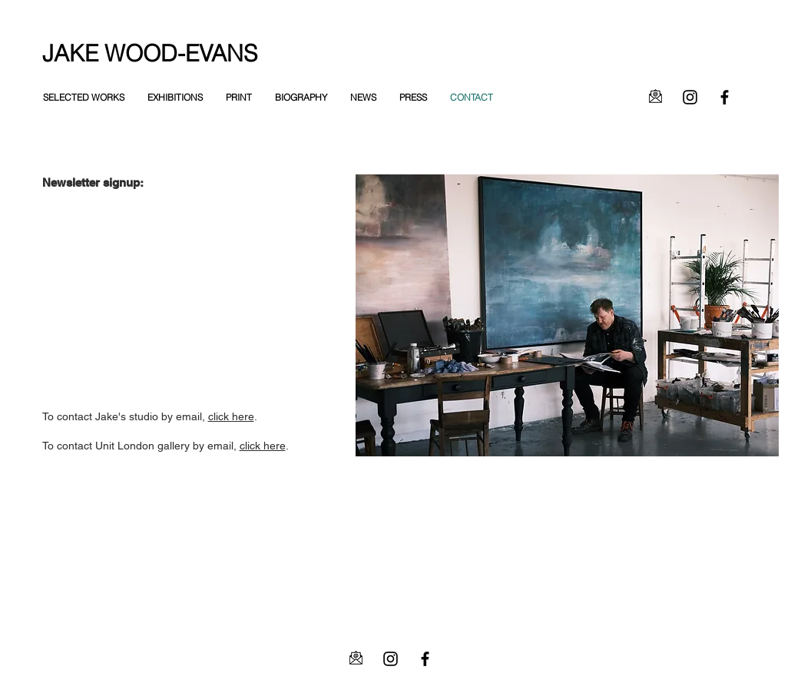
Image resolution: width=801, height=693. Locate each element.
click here (231, 416)
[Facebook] (724, 97)
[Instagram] (690, 97)
